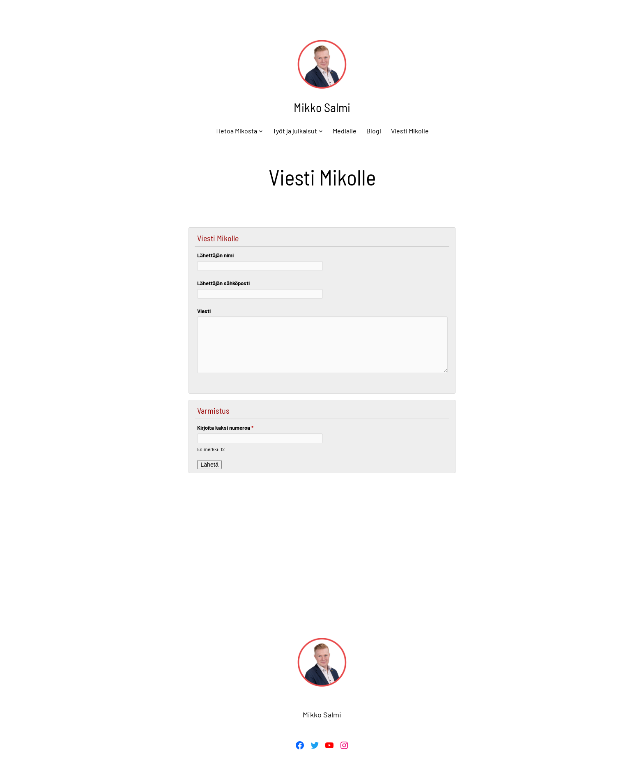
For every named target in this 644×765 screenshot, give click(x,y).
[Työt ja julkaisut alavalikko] (321, 131)
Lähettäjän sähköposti (223, 283)
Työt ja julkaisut (295, 131)
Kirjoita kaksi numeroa (225, 427)
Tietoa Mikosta (236, 131)
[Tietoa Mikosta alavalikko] (261, 131)
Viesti (204, 311)
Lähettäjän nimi (215, 255)
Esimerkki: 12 (211, 449)
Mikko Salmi (322, 107)
